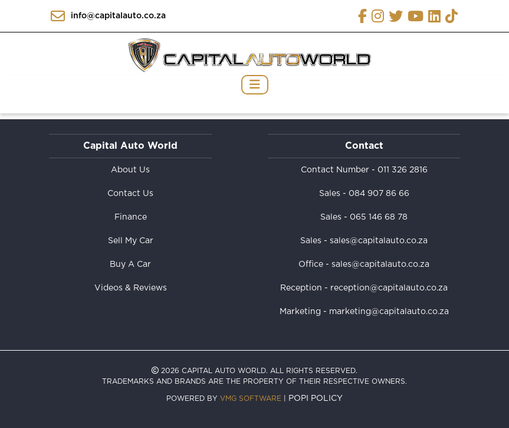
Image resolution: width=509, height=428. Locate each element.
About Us (130, 170)
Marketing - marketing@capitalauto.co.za (364, 312)
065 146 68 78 (379, 217)
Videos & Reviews (130, 288)
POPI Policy (315, 398)
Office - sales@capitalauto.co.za (363, 264)
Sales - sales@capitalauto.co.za (364, 241)
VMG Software (250, 398)
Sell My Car (130, 241)
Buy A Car (130, 264)
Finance (130, 217)
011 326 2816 (402, 170)
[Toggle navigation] (254, 84)
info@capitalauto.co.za (108, 16)
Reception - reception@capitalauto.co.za (364, 288)
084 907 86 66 (379, 194)
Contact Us (130, 194)
